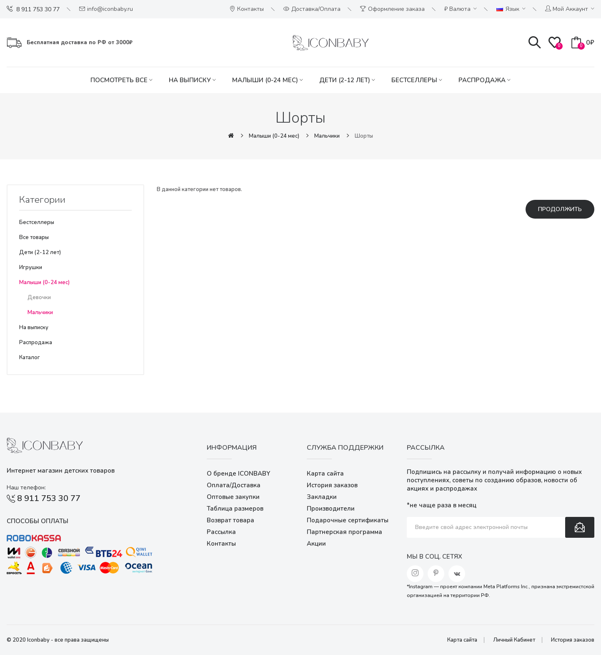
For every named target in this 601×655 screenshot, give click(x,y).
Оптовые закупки (233, 497)
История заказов (332, 485)
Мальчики (327, 136)
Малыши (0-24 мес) (274, 136)
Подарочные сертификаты (347, 520)
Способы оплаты (37, 521)
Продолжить (560, 209)
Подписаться (579, 527)
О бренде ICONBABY (238, 473)
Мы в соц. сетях (434, 556)
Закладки (322, 497)
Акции (316, 543)
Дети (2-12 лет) (40, 252)
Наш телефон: (26, 487)
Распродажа (35, 342)
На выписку (33, 327)
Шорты (364, 136)
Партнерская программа (344, 532)
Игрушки (30, 267)
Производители (331, 508)
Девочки (39, 297)
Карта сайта (325, 473)
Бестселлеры (36, 222)
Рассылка (221, 532)
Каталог (29, 357)
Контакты (221, 543)
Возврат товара (230, 520)
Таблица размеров (235, 508)
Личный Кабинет (514, 640)
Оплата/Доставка (233, 485)
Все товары (34, 237)
